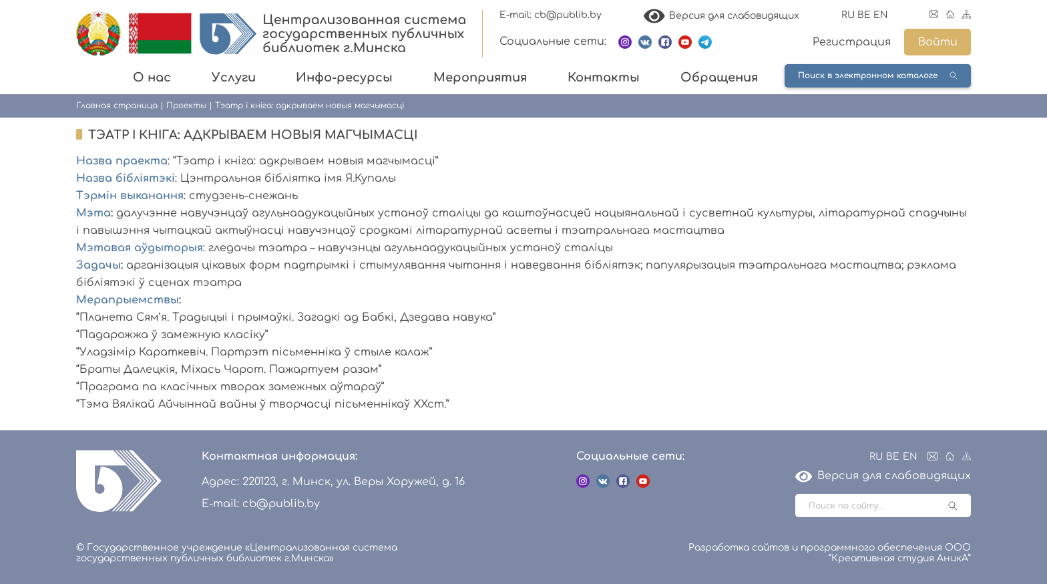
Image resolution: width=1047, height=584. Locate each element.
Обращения (719, 77)
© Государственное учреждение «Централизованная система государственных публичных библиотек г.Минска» (236, 553)
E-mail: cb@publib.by (550, 15)
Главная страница (117, 105)
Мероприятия (480, 77)
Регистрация (852, 42)
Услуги (234, 77)
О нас (152, 77)
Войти (938, 42)
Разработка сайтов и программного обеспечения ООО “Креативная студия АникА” (829, 553)
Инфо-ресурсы (344, 77)
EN (880, 15)
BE (864, 15)
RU (848, 15)
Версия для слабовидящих (722, 16)
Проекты (186, 105)
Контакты (604, 77)
